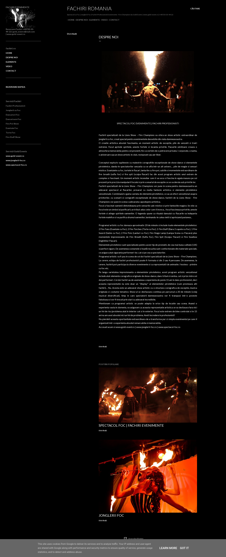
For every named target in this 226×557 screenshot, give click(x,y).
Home (70, 20)
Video (103, 20)
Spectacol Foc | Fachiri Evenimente (131, 425)
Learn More (168, 548)
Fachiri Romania (89, 8)
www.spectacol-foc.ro (169, 327)
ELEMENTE (11, 62)
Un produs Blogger (133, 538)
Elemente (93, 20)
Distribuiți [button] (72, 34)
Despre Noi (81, 20)
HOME (9, 53)
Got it (184, 548)
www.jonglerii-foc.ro (146, 327)
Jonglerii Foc (111, 515)
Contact (113, 20)
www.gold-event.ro (125, 327)
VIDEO (9, 66)
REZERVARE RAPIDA (15, 87)
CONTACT (11, 71)
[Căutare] (195, 8)
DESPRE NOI (12, 57)
